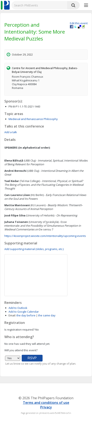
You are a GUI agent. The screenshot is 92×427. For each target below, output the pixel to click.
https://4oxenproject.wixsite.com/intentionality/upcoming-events (45, 236)
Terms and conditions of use (46, 402)
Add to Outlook (18, 308)
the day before (25, 315)
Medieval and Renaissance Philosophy (33, 119)
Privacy (46, 407)
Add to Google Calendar (24, 311)
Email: (12, 315)
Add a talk (10, 132)
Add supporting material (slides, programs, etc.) (34, 249)
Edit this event (79, 23)
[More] (86, 5)
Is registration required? (19, 329)
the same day (46, 315)
